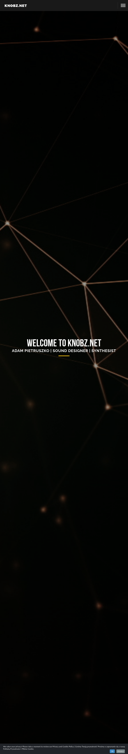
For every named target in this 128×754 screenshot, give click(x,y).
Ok (112, 751)
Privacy (121, 751)
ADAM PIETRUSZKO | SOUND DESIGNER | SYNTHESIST (64, 350)
